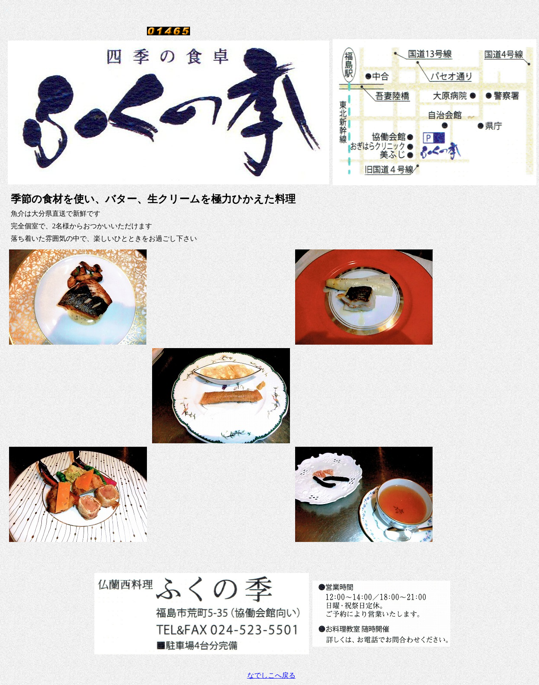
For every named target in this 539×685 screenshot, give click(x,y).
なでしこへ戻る (271, 675)
